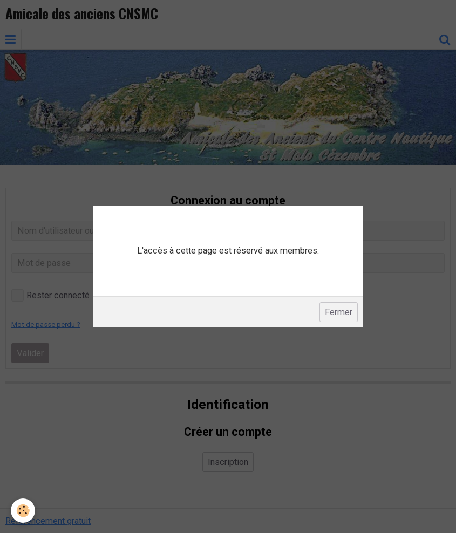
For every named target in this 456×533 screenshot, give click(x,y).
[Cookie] (23, 510)
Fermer (338, 312)
